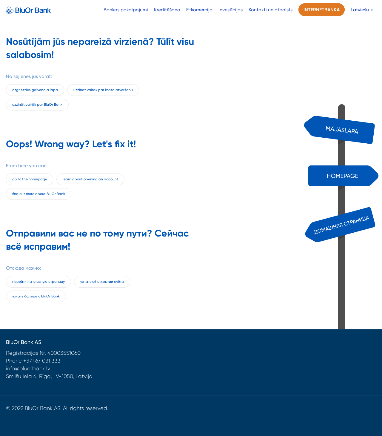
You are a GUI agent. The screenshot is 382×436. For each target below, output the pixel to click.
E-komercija (199, 10)
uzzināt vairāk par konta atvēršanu (103, 90)
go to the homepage (29, 179)
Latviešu (362, 10)
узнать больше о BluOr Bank (36, 296)
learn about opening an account (90, 179)
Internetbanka (322, 10)
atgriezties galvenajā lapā (35, 90)
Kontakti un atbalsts (270, 10)
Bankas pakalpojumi (126, 10)
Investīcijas (230, 10)
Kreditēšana (167, 10)
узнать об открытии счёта (102, 282)
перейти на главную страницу (38, 282)
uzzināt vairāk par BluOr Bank (37, 104)
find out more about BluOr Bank (38, 194)
